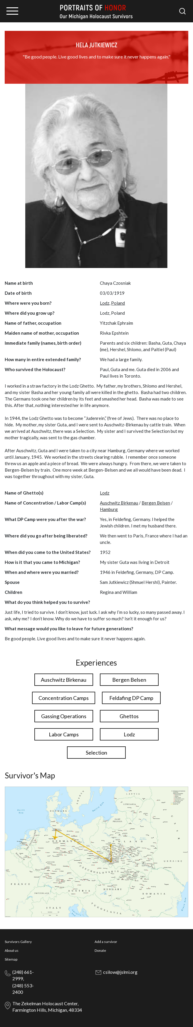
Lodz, (105, 303)
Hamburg (109, 509)
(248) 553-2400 (23, 989)
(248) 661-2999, (23, 975)
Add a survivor (106, 941)
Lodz (104, 492)
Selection (96, 752)
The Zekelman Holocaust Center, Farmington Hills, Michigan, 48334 (47, 1007)
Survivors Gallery (18, 941)
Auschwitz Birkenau (119, 502)
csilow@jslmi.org (120, 972)
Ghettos (129, 716)
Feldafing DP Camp (131, 698)
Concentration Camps (63, 698)
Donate (100, 950)
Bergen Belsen (156, 502)
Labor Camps (64, 734)
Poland (118, 303)
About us (12, 950)
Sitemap (11, 959)
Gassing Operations (63, 716)
